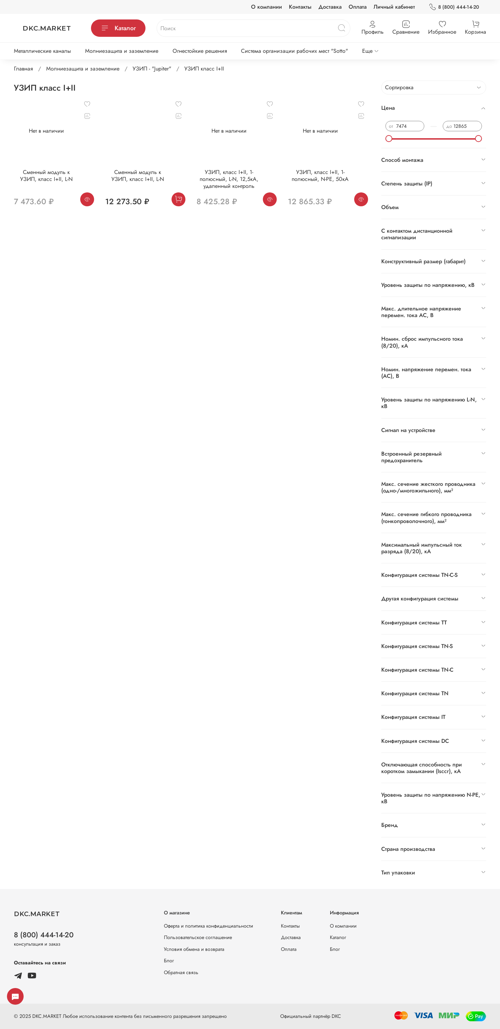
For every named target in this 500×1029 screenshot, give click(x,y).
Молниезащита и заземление (121, 51)
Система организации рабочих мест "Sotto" (294, 51)
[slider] (389, 138)
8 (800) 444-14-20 (454, 7)
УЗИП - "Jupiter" (152, 69)
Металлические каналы (42, 51)
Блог (169, 960)
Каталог (118, 28)
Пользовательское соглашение (198, 937)
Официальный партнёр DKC (310, 1016)
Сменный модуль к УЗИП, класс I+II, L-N (46, 175)
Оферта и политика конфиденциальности (208, 925)
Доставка (330, 7)
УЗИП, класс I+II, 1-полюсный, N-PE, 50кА (320, 175)
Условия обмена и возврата (194, 949)
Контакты (300, 7)
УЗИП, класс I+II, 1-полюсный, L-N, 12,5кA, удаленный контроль (229, 179)
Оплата (358, 7)
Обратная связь (181, 972)
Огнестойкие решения (200, 51)
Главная (23, 69)
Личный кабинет (394, 7)
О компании (266, 7)
